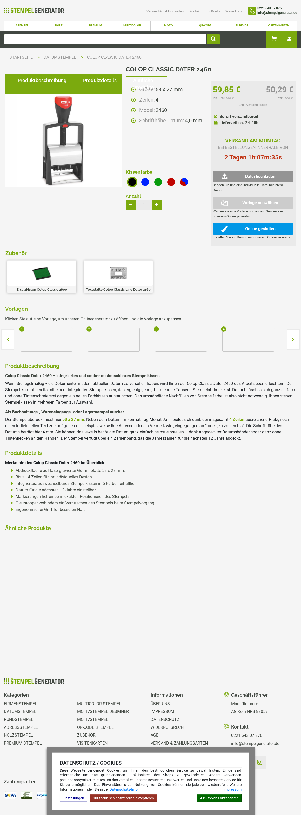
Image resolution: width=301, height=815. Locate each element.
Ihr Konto (213, 11)
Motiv (168, 25)
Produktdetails (95, 320)
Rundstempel (18, 691)
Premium (95, 25)
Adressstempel (21, 699)
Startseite (21, 57)
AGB (155, 707)
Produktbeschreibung (38, 320)
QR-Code (205, 25)
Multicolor (132, 25)
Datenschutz (165, 691)
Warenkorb (233, 11)
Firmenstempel (20, 675)
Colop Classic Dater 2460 (114, 57)
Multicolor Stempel (99, 675)
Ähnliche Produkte (150, 320)
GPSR (156, 746)
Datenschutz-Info (124, 789)
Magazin (160, 738)
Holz (59, 25)
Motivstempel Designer (103, 683)
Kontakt (195, 11)
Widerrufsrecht (168, 699)
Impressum (232, 789)
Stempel (22, 25)
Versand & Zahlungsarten (165, 11)
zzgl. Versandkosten (253, 105)
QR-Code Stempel (95, 699)
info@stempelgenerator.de (255, 715)
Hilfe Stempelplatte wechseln (267, 795)
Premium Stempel (23, 714)
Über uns (160, 675)
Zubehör (242, 25)
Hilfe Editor (11, 795)
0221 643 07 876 (246, 707)
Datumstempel (60, 57)
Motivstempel (92, 691)
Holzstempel (18, 707)
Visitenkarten (278, 25)
